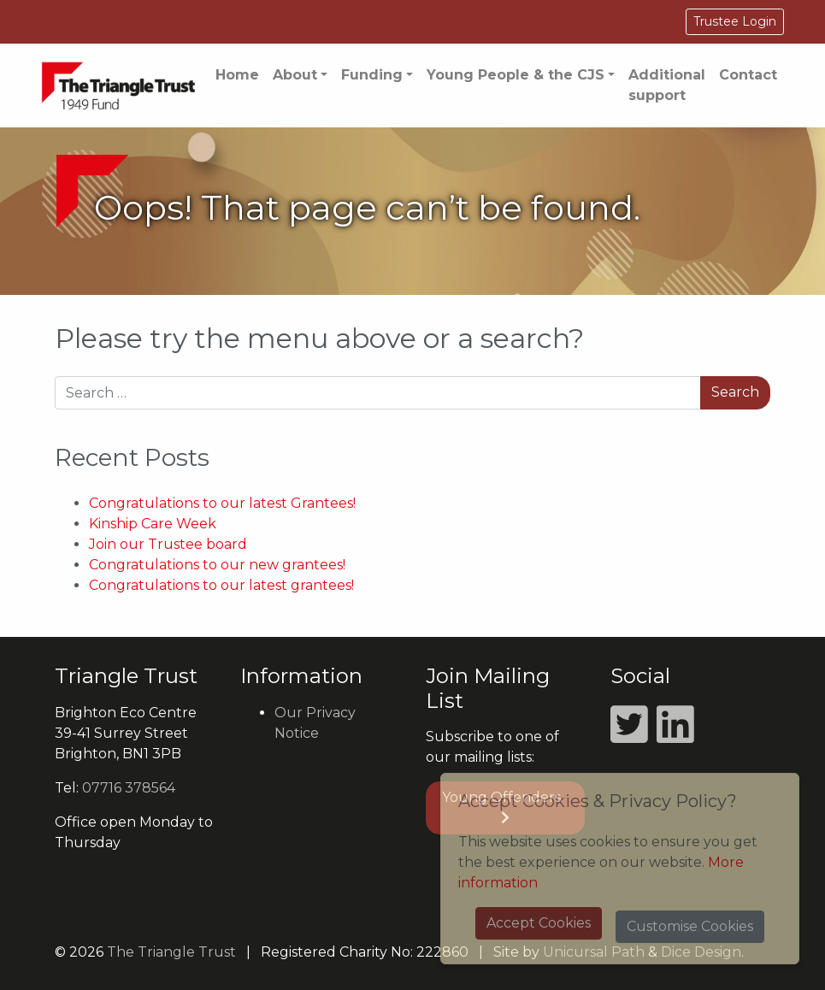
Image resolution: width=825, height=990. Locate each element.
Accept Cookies (538, 923)
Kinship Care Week (152, 524)
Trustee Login (734, 21)
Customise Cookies (690, 926)
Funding (372, 75)
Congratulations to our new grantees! (217, 565)
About (295, 75)
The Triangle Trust (171, 952)
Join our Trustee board (168, 544)
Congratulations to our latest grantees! (221, 585)
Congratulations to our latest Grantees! (222, 503)
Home (237, 75)
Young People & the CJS (515, 75)
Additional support (666, 85)
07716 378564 (128, 788)
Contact (748, 75)
